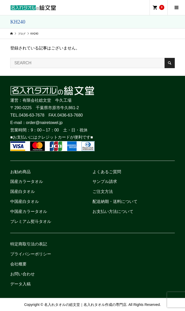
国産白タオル (22, 191)
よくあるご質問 (106, 172)
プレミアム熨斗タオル (30, 221)
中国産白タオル (24, 201)
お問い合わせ (22, 274)
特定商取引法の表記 (28, 244)
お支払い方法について (112, 211)
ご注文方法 (102, 191)
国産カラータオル (26, 181)
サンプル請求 (104, 181)
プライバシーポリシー (30, 254)
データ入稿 (20, 284)
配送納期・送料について (114, 201)
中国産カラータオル (28, 211)
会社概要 (18, 264)
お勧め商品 (20, 172)
